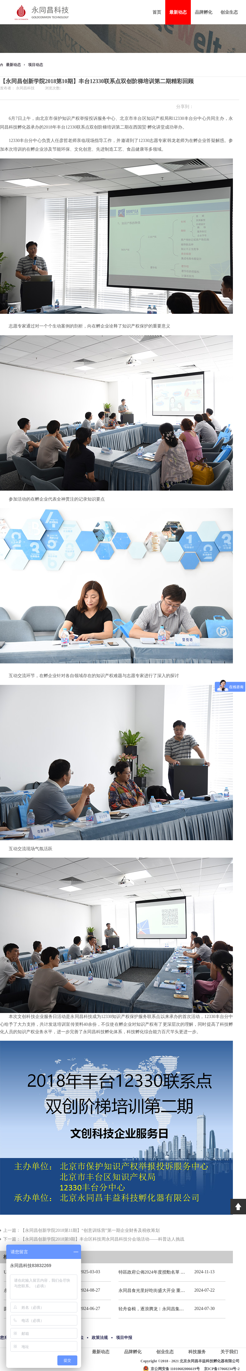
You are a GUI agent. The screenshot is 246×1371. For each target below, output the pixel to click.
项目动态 (35, 65)
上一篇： (81, 1230)
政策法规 (100, 1337)
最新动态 (13, 65)
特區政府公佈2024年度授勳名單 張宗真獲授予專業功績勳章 (175, 1272)
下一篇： (93, 1239)
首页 (156, 12)
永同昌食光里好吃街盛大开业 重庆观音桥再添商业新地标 (173, 1290)
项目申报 (124, 1337)
